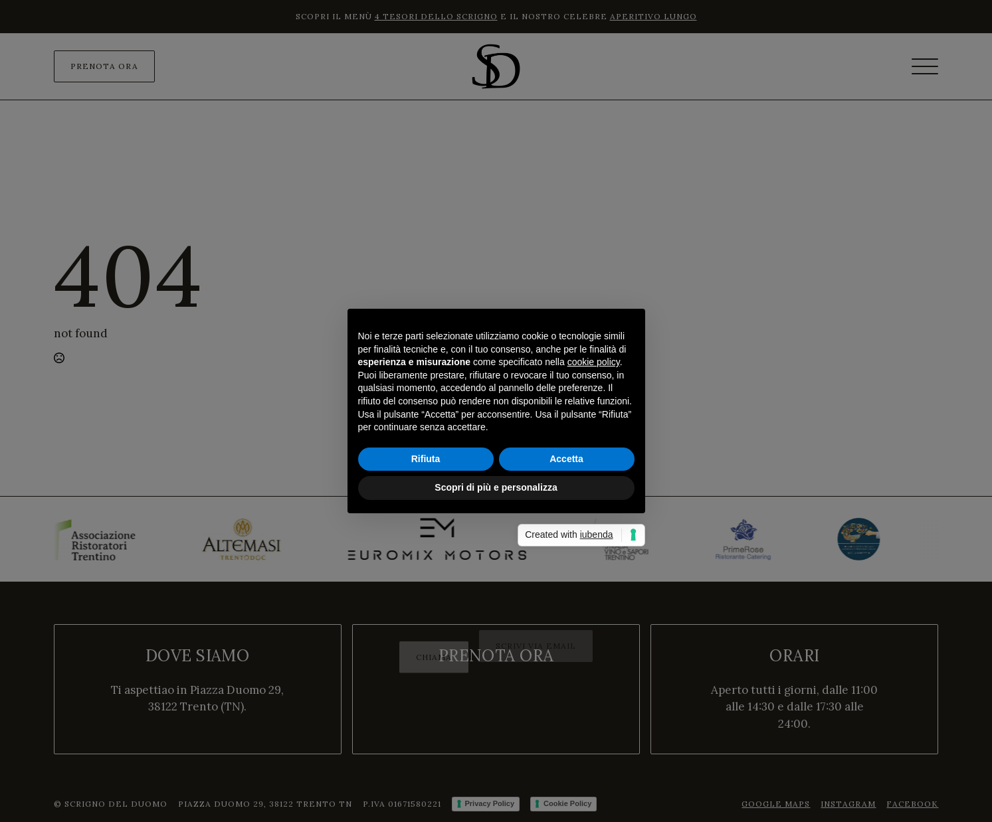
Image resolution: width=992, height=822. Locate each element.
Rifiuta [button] (426, 458)
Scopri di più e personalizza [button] (496, 487)
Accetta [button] (566, 458)
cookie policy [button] (593, 362)
